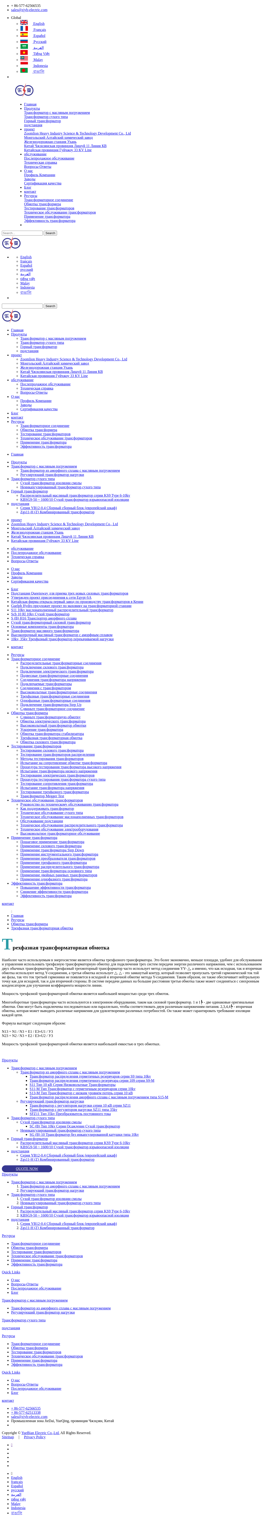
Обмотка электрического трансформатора (53, 721)
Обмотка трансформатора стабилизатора (52, 734)
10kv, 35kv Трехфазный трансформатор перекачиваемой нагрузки (62, 639)
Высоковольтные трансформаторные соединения (58, 692)
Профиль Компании (39, 175)
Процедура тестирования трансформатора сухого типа (63, 779)
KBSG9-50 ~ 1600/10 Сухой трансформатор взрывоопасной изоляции (74, 500)
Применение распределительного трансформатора (59, 867)
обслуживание (35, 154)
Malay (31, 60)
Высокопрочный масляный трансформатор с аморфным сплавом (61, 635)
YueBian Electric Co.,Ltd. (40, 1433)
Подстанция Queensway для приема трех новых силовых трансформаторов (69, 593)
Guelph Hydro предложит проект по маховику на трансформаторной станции (71, 606)
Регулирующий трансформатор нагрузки (52, 475)
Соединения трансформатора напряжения (53, 680)
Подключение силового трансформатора (52, 667)
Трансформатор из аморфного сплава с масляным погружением (70, 470)
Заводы (29, 179)
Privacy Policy (35, 1437)
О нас (28, 171)
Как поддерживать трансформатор (47, 808)
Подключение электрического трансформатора (57, 671)
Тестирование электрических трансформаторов (57, 775)
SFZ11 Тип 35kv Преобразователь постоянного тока (70, 1114)
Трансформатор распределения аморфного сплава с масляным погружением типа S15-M (99, 1097)
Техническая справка (40, 162)
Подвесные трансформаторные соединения (54, 675)
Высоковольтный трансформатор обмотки (53, 725)
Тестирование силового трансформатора (52, 750)
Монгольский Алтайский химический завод (58, 137)
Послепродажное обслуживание (49, 158)
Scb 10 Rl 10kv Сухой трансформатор (40, 614)
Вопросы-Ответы (37, 167)
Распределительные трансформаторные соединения (60, 663)
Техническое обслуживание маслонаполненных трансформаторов (71, 817)
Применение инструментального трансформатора (59, 854)
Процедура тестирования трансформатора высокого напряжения (70, 767)
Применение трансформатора (47, 216)
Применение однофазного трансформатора (54, 879)
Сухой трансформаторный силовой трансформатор (51, 622)
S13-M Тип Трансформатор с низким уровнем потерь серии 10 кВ (81, 1093)
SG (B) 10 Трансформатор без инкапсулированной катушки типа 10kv (84, 1134)
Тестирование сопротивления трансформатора (56, 784)
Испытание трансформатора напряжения (52, 788)
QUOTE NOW (27, 1169)
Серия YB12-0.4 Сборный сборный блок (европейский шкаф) (68, 508)
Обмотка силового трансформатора (48, 742)
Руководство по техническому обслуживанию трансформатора (69, 804)
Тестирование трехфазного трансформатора (54, 792)
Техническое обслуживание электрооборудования (59, 829)
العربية (32, 48)
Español (33, 36)
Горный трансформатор (42, 121)
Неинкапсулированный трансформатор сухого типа (60, 487)
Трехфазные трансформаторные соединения (54, 696)
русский (33, 42)
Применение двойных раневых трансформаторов (58, 875)
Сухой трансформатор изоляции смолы (51, 483)
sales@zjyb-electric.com (29, 10)
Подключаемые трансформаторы (46, 684)
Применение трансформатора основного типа (56, 871)
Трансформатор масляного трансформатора (45, 631)
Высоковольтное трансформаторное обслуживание (60, 833)
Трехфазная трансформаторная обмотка (51, 738)
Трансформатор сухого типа (46, 117)
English (32, 24)
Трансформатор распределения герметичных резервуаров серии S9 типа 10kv (90, 1076)
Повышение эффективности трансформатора (55, 887)
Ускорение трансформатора (41, 729)
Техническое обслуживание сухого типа (51, 813)
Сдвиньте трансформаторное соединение (52, 709)
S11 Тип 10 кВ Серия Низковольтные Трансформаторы (72, 1085)
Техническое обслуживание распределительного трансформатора (71, 825)
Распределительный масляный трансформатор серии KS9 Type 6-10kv (75, 495)
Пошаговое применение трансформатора (52, 842)
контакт (30, 191)
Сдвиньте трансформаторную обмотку (50, 717)
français (33, 30)
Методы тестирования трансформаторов (52, 759)
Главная (30, 104)
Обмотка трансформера (42, 204)
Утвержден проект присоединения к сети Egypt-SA (51, 597)
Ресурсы (30, 196)
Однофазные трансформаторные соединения (55, 700)
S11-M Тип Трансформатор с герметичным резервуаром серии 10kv (83, 1089)
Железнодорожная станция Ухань (50, 142)
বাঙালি (32, 71)
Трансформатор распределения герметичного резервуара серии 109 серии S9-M (92, 1080)
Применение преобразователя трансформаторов (57, 858)
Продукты (32, 108)
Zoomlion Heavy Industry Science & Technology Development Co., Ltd (77, 133)
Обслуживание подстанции (41, 821)
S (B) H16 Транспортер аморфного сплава (44, 618)
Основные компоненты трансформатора (42, 627)
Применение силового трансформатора (51, 846)
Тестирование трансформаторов (49, 208)
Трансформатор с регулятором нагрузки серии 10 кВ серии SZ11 (80, 1105)
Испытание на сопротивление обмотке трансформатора (63, 763)
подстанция (33, 125)
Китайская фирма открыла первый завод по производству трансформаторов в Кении (77, 602)
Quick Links (11, 1272)
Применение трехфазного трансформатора (53, 862)
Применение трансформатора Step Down (52, 850)
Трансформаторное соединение (48, 200)
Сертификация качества (42, 183)
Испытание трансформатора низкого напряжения (58, 771)
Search (50, 233)
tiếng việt (35, 54)
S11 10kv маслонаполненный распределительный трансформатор (62, 610)
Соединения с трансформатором (45, 688)
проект (29, 129)
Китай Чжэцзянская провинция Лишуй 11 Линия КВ (65, 146)
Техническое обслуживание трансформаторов (60, 212)
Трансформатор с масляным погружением (57, 113)
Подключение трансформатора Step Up (51, 705)
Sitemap (8, 1437)
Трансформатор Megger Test (42, 796)
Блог (27, 187)
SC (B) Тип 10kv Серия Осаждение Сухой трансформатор (75, 1126)
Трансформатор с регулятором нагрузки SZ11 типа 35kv (73, 1110)
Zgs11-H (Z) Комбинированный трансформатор (57, 512)
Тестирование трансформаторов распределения (57, 754)
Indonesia (34, 66)
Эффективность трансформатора (49, 221)
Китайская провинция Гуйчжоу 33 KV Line (57, 150)
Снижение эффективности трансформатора (54, 892)
